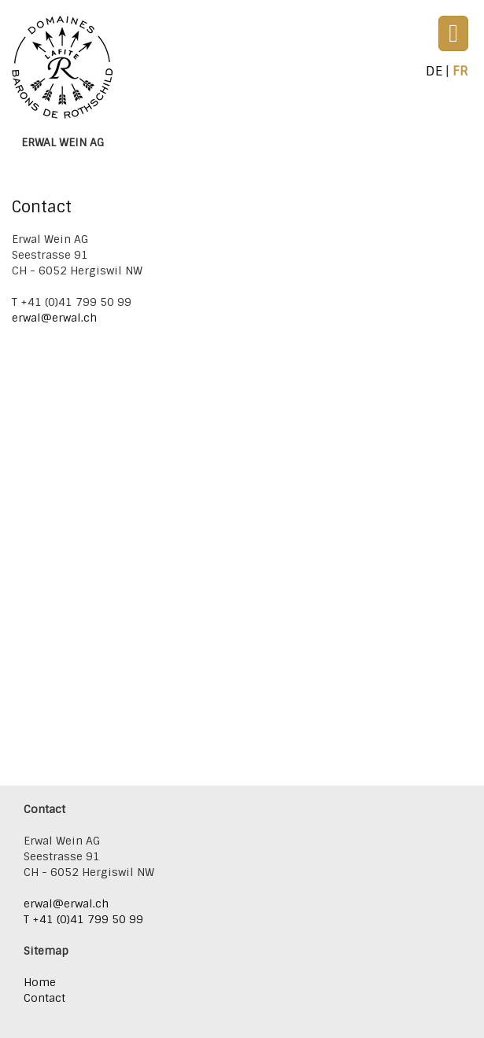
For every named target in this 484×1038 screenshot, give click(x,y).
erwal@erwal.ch (56, 318)
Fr (460, 70)
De (434, 70)
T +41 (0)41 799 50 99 (83, 919)
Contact (44, 998)
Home (40, 982)
